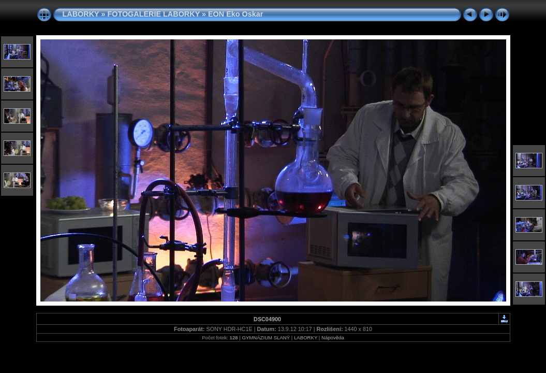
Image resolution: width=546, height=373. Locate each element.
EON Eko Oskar (235, 14)
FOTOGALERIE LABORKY (153, 14)
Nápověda (332, 337)
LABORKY (81, 14)
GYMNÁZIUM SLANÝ (266, 337)
